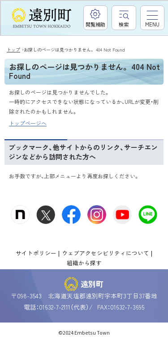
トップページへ (28, 123)
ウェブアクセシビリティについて (105, 253)
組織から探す (84, 262)
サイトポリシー (36, 253)
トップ (13, 49)
